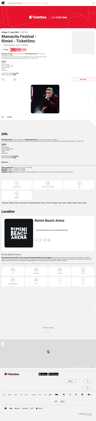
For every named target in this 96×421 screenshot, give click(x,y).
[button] (48, 352)
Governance (34, 394)
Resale (45, 394)
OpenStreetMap (85, 367)
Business (10, 394)
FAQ (21, 394)
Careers (15, 394)
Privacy (39, 394)
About (4, 394)
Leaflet (77, 367)
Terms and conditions (62, 401)
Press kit (26, 394)
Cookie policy (56, 401)
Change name (50, 395)
